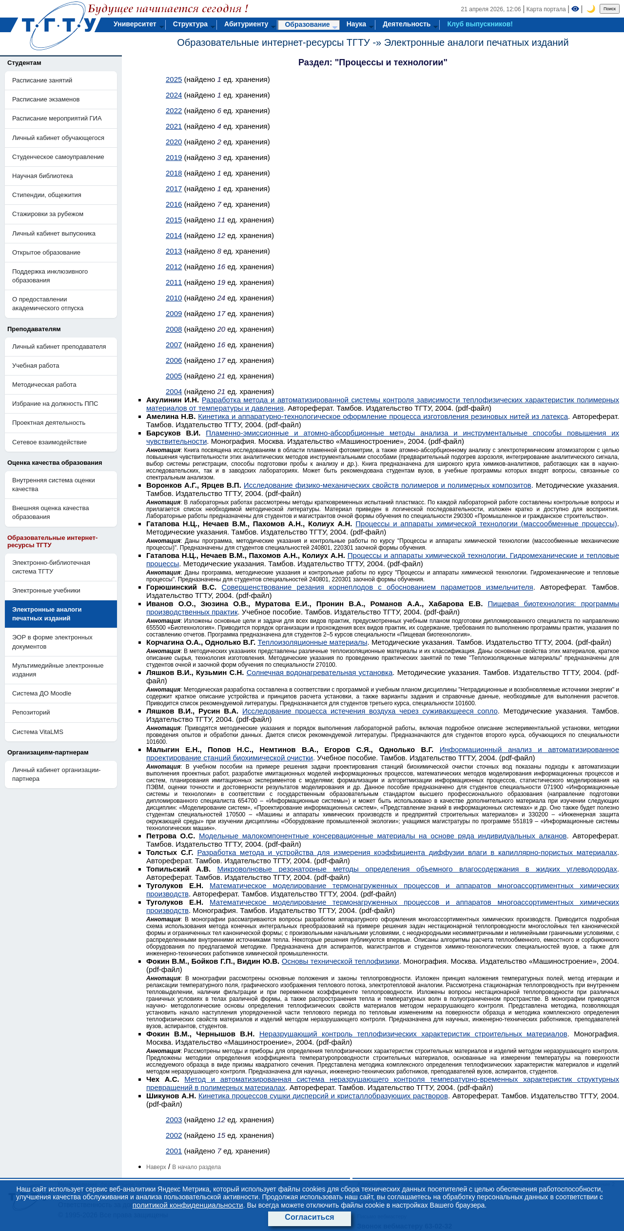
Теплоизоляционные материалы (312, 642)
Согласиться (309, 1217)
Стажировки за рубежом (47, 214)
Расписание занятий (42, 80)
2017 (174, 188)
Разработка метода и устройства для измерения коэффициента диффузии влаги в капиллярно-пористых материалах (407, 852)
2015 (174, 220)
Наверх (156, 1167)
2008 (174, 329)
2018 (174, 173)
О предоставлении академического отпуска (47, 304)
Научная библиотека (42, 175)
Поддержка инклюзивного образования (50, 276)
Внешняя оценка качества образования (50, 512)
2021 (174, 126)
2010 (174, 298)
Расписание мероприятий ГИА (57, 118)
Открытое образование (46, 252)
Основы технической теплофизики (340, 961)
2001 (174, 1151)
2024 (174, 95)
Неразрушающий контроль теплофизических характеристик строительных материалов (413, 1034)
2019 (174, 157)
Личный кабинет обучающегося (58, 137)
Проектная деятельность (48, 422)
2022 (174, 110)
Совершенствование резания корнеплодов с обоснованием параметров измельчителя (377, 587)
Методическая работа (44, 384)
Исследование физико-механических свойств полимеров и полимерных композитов (387, 485)
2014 (174, 235)
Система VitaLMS (37, 731)
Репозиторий (31, 712)
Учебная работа (35, 365)
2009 (174, 313)
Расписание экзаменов (45, 99)
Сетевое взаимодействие (49, 442)
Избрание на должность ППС (55, 403)
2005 (174, 376)
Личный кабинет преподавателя (59, 346)
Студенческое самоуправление (58, 156)
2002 (174, 1135)
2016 (174, 204)
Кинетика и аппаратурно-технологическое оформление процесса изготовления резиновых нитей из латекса (383, 416)
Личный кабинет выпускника (54, 233)
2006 (174, 360)
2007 (174, 344)
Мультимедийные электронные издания (57, 670)
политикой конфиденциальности (188, 1205)
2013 (174, 251)
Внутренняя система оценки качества (53, 485)
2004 (174, 391)
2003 (174, 1119)
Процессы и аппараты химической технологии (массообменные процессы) (486, 523)
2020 (174, 142)
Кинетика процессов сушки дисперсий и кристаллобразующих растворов (323, 1096)
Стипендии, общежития (46, 195)
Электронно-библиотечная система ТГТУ (51, 567)
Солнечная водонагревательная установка (320, 672)
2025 (174, 79)
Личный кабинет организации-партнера (56, 774)
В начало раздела (196, 1167)
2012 (174, 266)
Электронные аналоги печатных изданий (476, 42)
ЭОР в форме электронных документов (52, 642)
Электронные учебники (46, 590)
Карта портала (546, 9)
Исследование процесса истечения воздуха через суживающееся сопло (370, 711)
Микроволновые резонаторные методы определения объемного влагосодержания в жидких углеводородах (417, 869)
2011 (174, 282)
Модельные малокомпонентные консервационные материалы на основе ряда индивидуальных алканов (383, 836)
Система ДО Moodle (41, 693)
